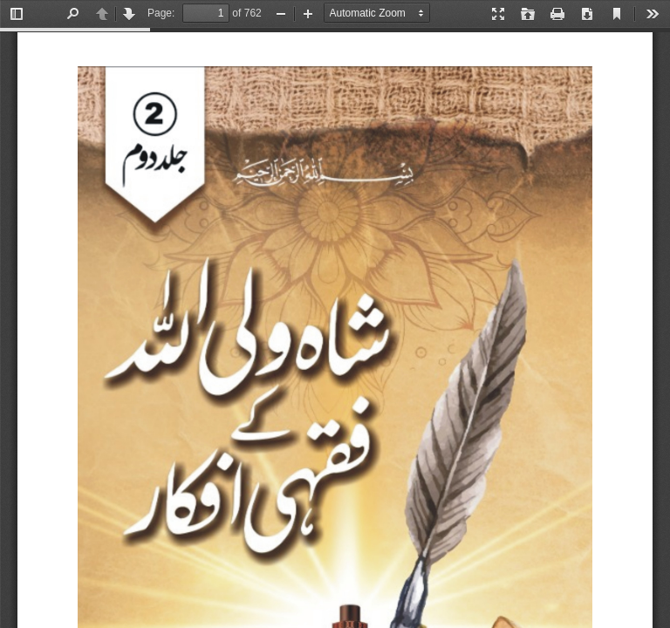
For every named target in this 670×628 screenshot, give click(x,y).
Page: (160, 13)
